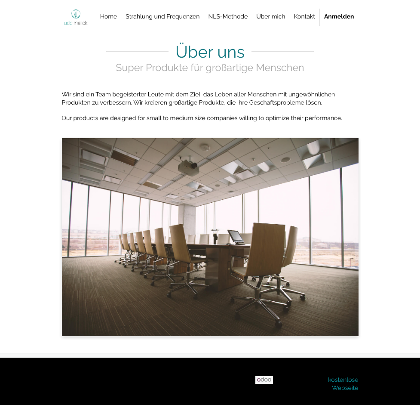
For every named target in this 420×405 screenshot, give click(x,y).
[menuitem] (109, 17)
